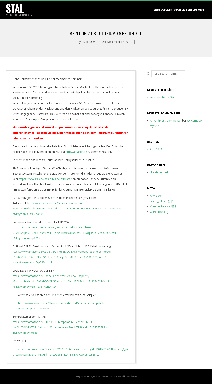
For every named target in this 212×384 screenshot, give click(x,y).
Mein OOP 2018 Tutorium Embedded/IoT (178, 9)
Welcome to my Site (162, 97)
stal (15, 8)
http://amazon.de (76, 151)
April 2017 (156, 149)
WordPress (132, 376)
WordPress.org (159, 212)
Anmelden (156, 195)
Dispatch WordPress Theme (102, 376)
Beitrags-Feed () (162, 201)
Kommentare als (163, 206)
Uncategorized (159, 172)
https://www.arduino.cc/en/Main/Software (44, 179)
